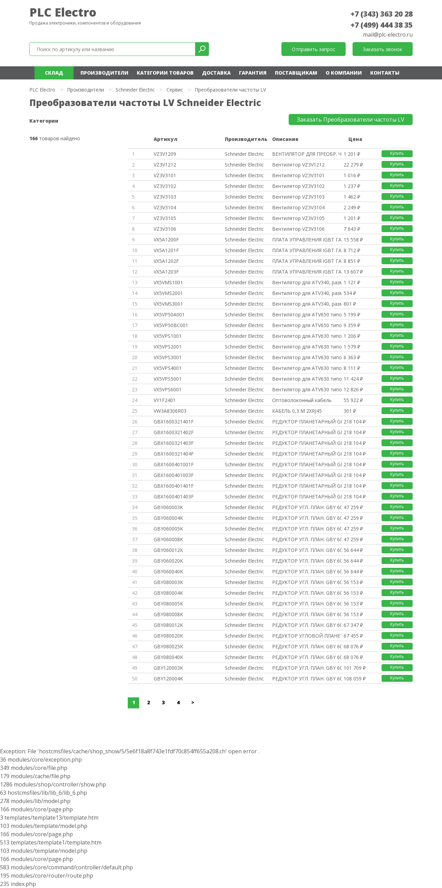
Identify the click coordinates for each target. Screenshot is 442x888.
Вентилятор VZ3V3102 (298, 186)
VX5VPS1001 (168, 336)
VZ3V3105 (165, 218)
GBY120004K (168, 678)
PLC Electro (62, 12)
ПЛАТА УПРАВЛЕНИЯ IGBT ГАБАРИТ (306, 239)
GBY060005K (168, 528)
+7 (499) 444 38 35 (381, 25)
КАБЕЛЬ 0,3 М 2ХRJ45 (297, 411)
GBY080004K (168, 593)
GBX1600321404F (174, 453)
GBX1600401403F (174, 496)
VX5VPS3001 (168, 357)
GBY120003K (168, 668)
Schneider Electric (135, 89)
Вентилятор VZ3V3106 (298, 229)
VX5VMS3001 (168, 303)
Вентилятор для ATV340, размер (306, 282)
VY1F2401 (165, 400)
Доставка (216, 72)
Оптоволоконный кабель (302, 400)
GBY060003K (168, 507)
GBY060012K (168, 550)
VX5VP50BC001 (171, 325)
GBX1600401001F (174, 464)
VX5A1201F (166, 250)
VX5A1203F (166, 271)
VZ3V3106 (165, 229)
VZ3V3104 (165, 207)
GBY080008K (168, 614)
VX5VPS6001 (168, 389)
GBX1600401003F (174, 475)
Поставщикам (296, 72)
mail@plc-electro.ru (388, 34)
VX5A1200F (166, 239)
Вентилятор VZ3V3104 (298, 207)
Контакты (385, 72)
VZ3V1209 (165, 154)
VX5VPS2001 (168, 346)
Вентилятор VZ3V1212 (298, 164)
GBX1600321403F (174, 443)
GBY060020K (168, 560)
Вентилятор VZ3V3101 (298, 175)
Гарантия (253, 72)
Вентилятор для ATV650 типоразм (306, 314)
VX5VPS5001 (168, 378)
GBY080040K (168, 657)
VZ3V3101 (165, 175)
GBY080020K (168, 635)
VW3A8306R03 (170, 411)
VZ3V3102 (165, 186)
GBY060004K (168, 518)
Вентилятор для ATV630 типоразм (306, 336)
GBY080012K (168, 625)
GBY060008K (168, 539)
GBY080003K (168, 582)
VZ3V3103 (165, 196)
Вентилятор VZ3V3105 (298, 218)
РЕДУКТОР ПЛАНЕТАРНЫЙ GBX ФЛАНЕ (306, 421)
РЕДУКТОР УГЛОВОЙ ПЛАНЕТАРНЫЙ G (306, 635)
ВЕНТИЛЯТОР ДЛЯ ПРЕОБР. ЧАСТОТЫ (306, 154)
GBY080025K (168, 646)
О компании (344, 72)
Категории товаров (165, 72)
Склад (54, 72)
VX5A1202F (166, 261)
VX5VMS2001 (168, 293)
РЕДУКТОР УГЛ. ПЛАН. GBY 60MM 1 (306, 507)
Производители (104, 72)
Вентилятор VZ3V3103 (298, 196)
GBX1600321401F (174, 421)
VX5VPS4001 (168, 368)
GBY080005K (168, 603)
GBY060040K (168, 571)
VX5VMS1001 (168, 282)
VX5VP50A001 (169, 314)
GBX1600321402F (174, 432)
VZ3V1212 (165, 164)
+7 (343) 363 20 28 (381, 14)
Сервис (174, 89)
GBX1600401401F (174, 486)
